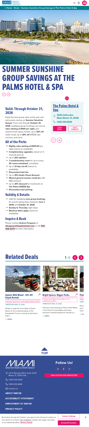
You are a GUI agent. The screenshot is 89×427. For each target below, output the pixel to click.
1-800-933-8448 (15, 384)
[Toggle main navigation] (84, 3)
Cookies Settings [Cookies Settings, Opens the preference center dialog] (69, 416)
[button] (38, 267)
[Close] (85, 417)
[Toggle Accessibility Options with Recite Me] (78, 3)
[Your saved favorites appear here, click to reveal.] (74, 3)
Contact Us (13, 388)
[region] (44, 420)
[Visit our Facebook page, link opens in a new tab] (63, 369)
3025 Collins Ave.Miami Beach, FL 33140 (68, 116)
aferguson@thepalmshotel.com (19, 225)
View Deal (59, 128)
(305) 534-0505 (64, 121)
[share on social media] (8, 94)
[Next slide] (81, 257)
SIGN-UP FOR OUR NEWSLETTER (64, 375)
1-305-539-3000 (16, 379)
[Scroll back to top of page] (44, 351)
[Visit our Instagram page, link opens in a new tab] (58, 369)
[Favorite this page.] (4, 94)
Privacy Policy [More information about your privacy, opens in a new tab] (26, 422)
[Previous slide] (75, 257)
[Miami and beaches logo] (22, 364)
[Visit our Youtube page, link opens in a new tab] (69, 369)
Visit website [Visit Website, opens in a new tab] (75, 128)
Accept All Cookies (68, 423)
